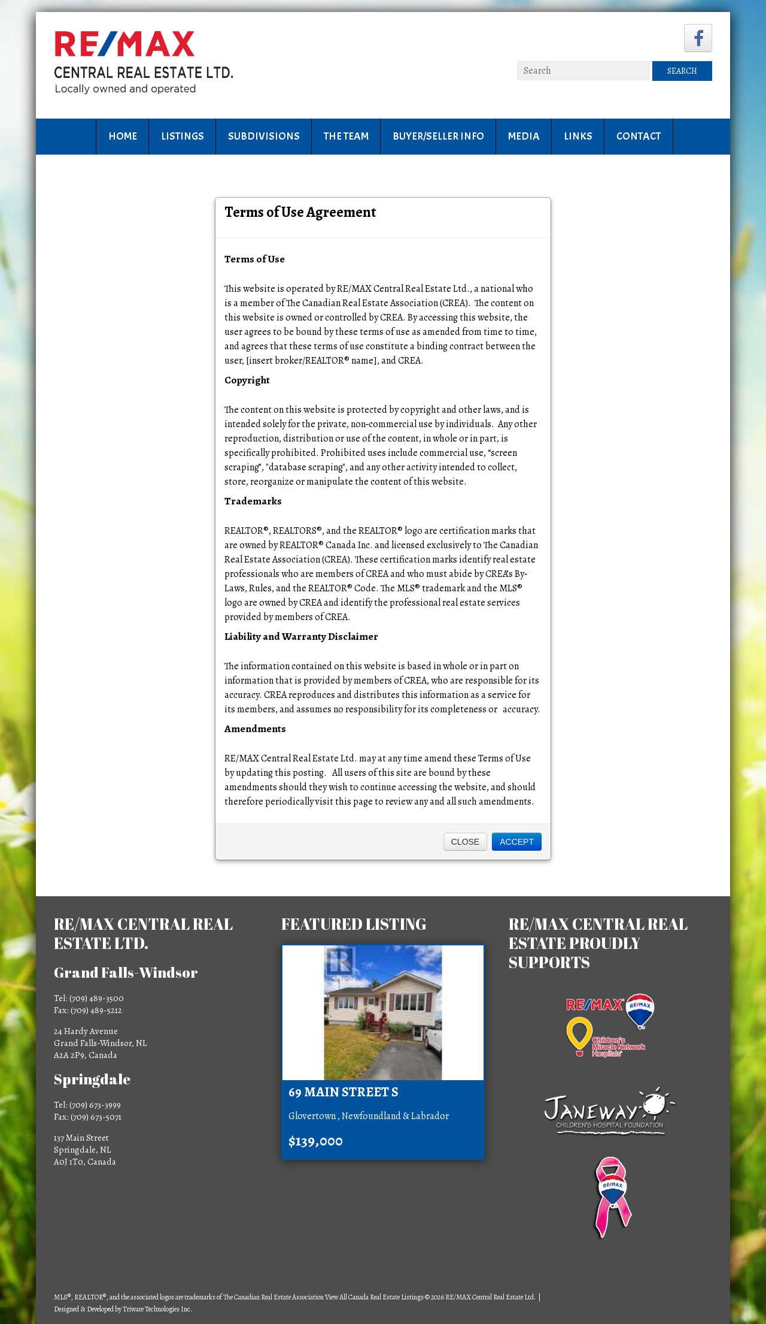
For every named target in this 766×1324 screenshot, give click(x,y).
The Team (346, 136)
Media (524, 136)
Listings (182, 136)
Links (578, 136)
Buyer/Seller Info (438, 136)
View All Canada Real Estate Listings (374, 1297)
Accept (517, 842)
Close (465, 842)
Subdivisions (264, 136)
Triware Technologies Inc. (157, 1309)
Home (122, 136)
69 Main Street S (343, 1092)
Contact (638, 136)
